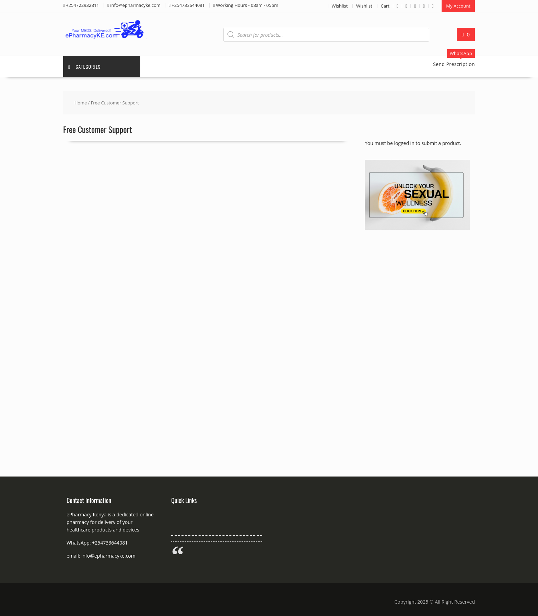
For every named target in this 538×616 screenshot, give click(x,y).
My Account (458, 6)
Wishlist (340, 6)
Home (80, 103)
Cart (385, 6)
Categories (84, 66)
